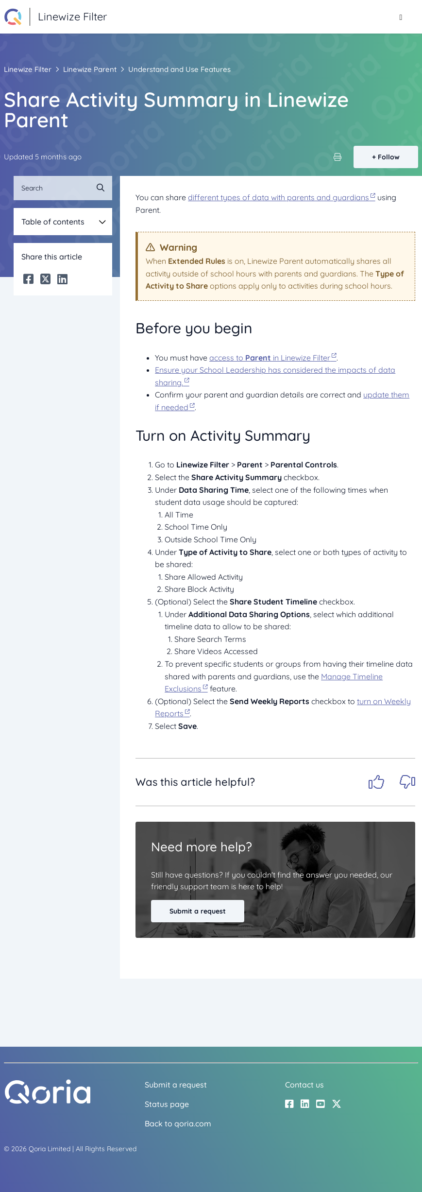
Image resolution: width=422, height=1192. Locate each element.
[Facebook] (28, 279)
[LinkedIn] (62, 279)
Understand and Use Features (179, 69)
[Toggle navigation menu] (401, 17)
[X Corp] (45, 279)
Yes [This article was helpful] (376, 782)
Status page (167, 1104)
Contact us (304, 1084)
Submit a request (197, 911)
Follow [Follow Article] (389, 157)
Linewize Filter (27, 69)
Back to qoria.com (178, 1123)
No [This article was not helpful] (407, 782)
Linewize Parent (90, 69)
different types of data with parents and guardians (278, 197)
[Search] (63, 188)
